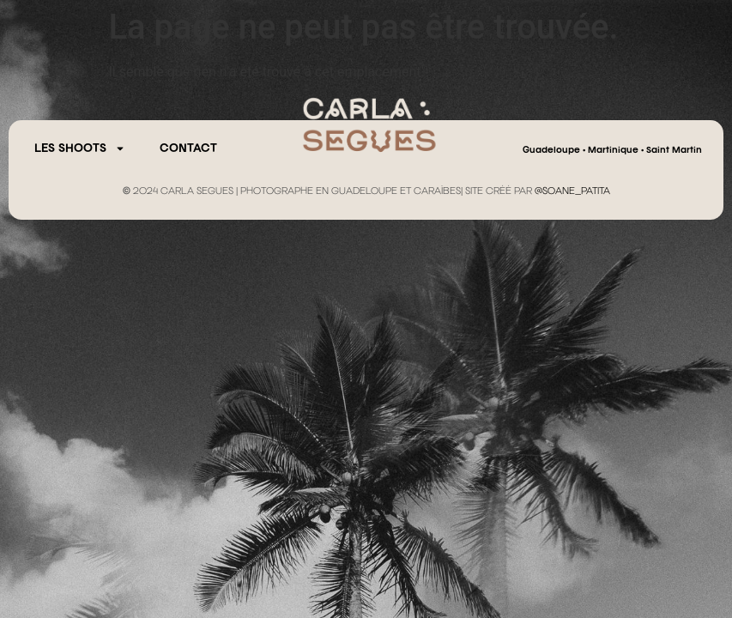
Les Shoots (79, 148)
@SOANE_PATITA (572, 191)
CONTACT (188, 148)
